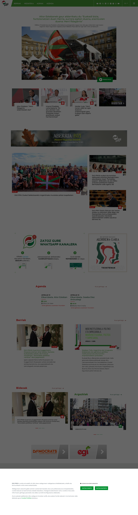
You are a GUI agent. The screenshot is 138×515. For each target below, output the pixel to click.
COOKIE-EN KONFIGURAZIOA (89, 483)
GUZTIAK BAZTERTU (101, 488)
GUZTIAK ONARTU (87, 488)
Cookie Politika (26, 498)
